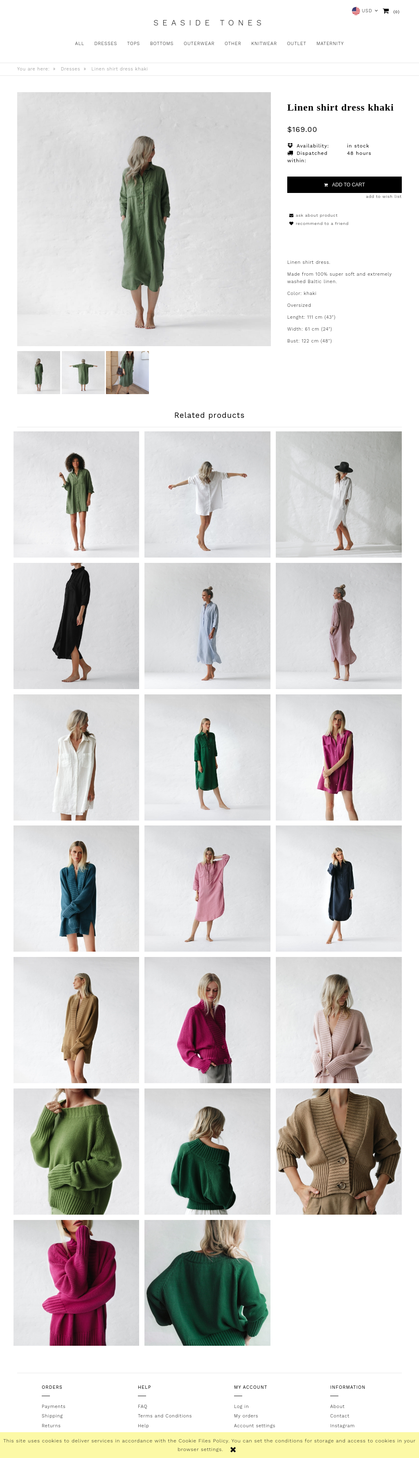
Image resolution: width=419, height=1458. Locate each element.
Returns (51, 1423)
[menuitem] (79, 44)
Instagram (342, 1423)
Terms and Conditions (165, 1414)
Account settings (254, 1423)
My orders (246, 1414)
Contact (339, 1414)
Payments (53, 1404)
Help (143, 1423)
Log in (241, 1404)
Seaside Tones (209, 23)
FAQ (142, 1404)
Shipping (52, 1414)
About (337, 1404)
